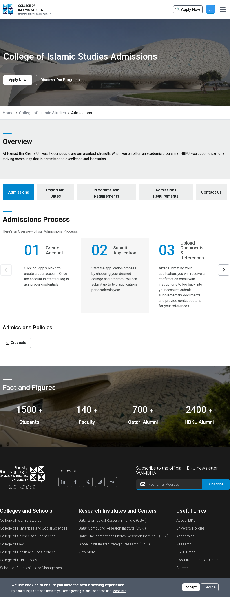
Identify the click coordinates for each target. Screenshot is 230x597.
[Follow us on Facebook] (75, 482)
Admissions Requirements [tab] (166, 193)
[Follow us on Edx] (112, 482)
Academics (185, 536)
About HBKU (186, 520)
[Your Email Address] (183, 484)
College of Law (12, 544)
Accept (191, 588)
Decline (209, 588)
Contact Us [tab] (211, 192)
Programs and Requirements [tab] (106, 193)
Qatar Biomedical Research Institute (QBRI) (112, 520)
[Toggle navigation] (223, 9)
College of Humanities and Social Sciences (33, 528)
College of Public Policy (18, 560)
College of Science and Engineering (27, 536)
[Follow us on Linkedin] (63, 482)
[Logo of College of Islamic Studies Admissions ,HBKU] (34, 9)
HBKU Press (185, 552)
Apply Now (187, 10)
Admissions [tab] (18, 192)
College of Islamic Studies (42, 112)
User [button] (210, 9)
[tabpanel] (115, 283)
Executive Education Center (197, 560)
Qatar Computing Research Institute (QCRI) (112, 528)
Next (223, 270)
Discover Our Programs (60, 80)
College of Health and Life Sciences (28, 552)
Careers (182, 568)
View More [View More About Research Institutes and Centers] (86, 552)
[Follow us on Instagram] (100, 482)
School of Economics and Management (31, 568)
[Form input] (216, 484)
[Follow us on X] (88, 482)
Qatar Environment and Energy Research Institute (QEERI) (123, 536)
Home (8, 112)
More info (119, 591)
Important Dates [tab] (55, 193)
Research (183, 544)
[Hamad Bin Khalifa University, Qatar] (9, 9)
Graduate (18, 343)
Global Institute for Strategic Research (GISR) (114, 544)
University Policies (190, 528)
